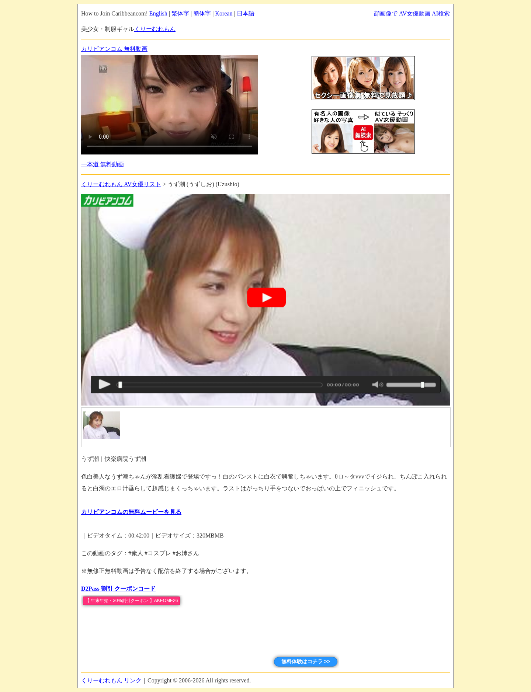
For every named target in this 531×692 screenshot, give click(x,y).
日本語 (245, 13)
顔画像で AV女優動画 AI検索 (412, 13)
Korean (223, 13)
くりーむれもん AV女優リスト (121, 184)
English (158, 13)
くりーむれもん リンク (111, 680)
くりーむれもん (155, 29)
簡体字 (202, 13)
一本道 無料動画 (102, 164)
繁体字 (180, 13)
